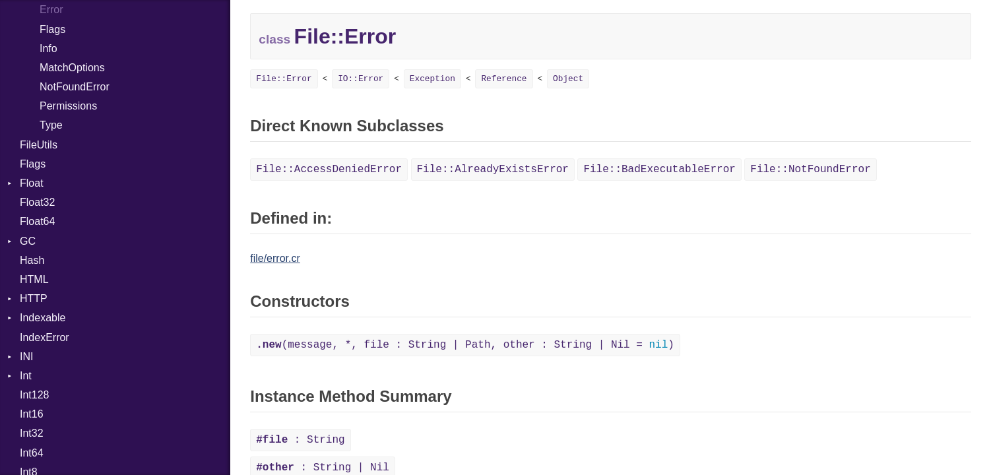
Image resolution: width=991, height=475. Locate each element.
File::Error (283, 79)
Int (26, 375)
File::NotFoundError (810, 169)
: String (300, 440)
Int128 (34, 394)
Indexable (42, 317)
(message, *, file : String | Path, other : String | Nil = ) (465, 345)
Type (51, 125)
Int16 (32, 414)
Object (568, 79)
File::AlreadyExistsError (493, 169)
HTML (34, 279)
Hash (32, 260)
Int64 (32, 453)
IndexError (44, 337)
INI (26, 356)
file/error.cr (275, 258)
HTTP (34, 298)
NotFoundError (75, 86)
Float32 (37, 202)
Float (32, 183)
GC (28, 241)
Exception (432, 79)
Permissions (68, 105)
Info (48, 48)
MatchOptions (72, 67)
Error (51, 9)
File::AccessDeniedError (329, 169)
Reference (504, 79)
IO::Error (360, 79)
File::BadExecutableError (659, 169)
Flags (52, 29)
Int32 (32, 433)
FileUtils (38, 144)
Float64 (37, 221)
